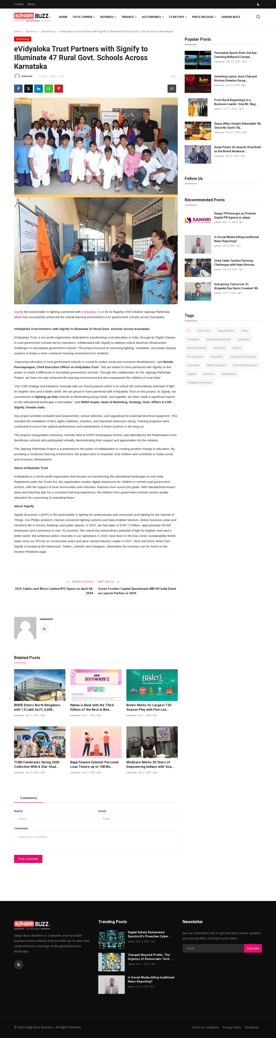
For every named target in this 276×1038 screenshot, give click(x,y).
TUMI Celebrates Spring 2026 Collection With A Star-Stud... (36, 764)
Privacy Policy (231, 1027)
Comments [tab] (28, 798)
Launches (219, 348)
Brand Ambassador (245, 365)
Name (18, 811)
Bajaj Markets (225, 330)
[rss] (18, 964)
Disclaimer (251, 1027)
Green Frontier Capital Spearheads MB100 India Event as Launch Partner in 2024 (137, 591)
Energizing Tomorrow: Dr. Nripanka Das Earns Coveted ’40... (237, 286)
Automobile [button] (153, 17)
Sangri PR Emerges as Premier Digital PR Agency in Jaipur (235, 215)
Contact (18, 4)
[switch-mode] (259, 4)
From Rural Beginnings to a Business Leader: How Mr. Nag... (236, 102)
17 (188, 330)
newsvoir (46, 619)
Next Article (108, 581)
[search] (258, 17)
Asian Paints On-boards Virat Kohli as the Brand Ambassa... (237, 149)
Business (31, 31)
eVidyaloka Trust (93, 311)
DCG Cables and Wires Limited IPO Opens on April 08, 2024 (54, 591)
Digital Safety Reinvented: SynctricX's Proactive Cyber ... (150, 934)
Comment (21, 828)
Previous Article (80, 581)
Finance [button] (129, 17)
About (31, 4)
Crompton (193, 339)
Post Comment (28, 859)
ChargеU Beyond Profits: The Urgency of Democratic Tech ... (150, 957)
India (245, 330)
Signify (18, 311)
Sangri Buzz (230, 17)
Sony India (203, 330)
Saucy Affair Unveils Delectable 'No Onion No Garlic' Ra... (237, 125)
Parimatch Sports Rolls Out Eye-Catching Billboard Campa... (236, 55)
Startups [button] (178, 17)
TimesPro (208, 374)
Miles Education (216, 365)
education (244, 339)
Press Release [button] (204, 17)
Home (63, 17)
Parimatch (216, 356)
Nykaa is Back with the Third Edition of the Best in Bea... (92, 707)
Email (102, 811)
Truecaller (193, 365)
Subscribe (253, 948)
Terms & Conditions (203, 1027)
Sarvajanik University (243, 356)
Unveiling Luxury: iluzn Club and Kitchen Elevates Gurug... (235, 78)
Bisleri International (219, 339)
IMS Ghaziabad (196, 348)
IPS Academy (195, 356)
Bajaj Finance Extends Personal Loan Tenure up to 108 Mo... (94, 764)
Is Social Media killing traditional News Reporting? (236, 239)
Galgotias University (199, 382)
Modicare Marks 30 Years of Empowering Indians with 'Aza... (150, 764)
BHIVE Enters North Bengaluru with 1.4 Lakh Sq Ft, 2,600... (37, 707)
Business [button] (108, 17)
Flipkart (237, 348)
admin (217, 108)
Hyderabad (229, 374)
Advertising (48, 31)
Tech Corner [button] (83, 17)
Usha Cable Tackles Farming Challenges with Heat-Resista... (235, 262)
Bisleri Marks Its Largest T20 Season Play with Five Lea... (148, 707)
